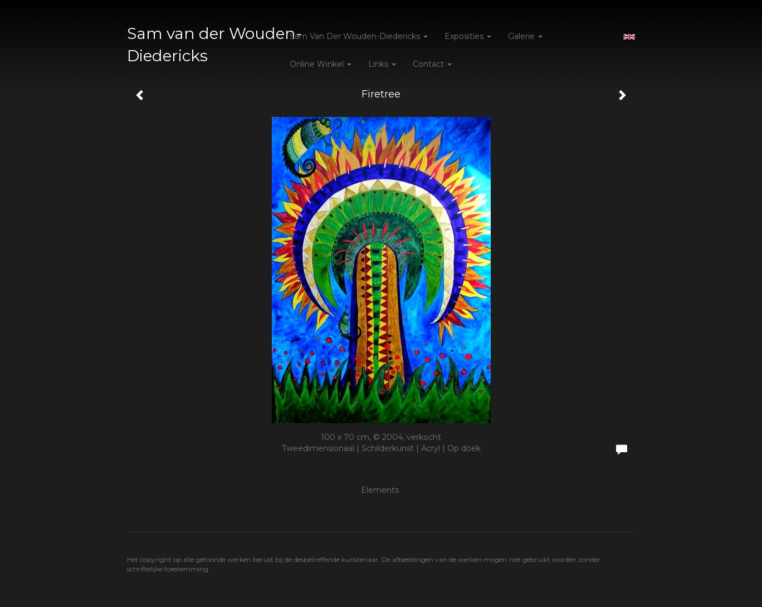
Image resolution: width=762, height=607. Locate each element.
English (629, 36)
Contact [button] (432, 64)
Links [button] (382, 64)
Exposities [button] (467, 36)
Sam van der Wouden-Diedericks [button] (359, 36)
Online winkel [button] (320, 64)
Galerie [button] (525, 36)
